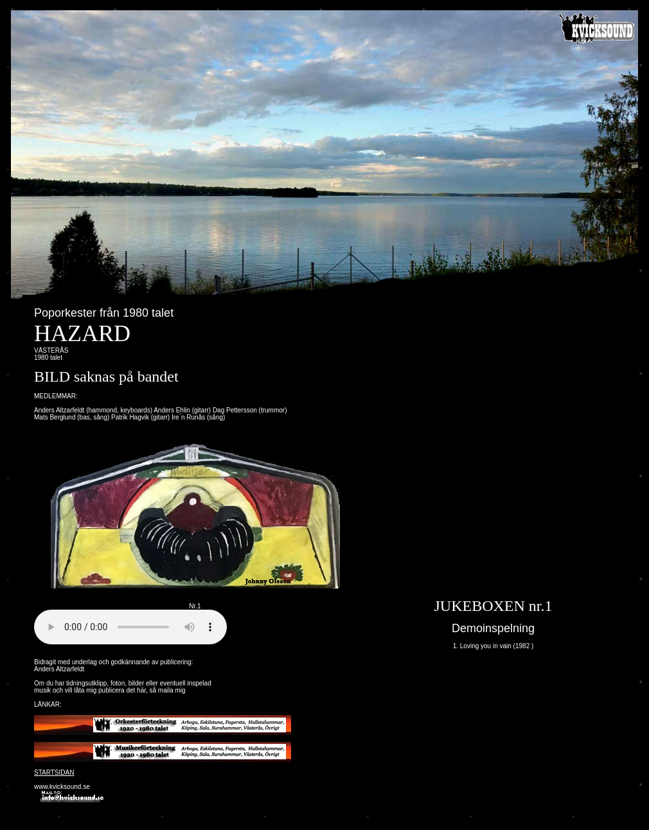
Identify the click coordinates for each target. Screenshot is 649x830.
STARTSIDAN (54, 772)
